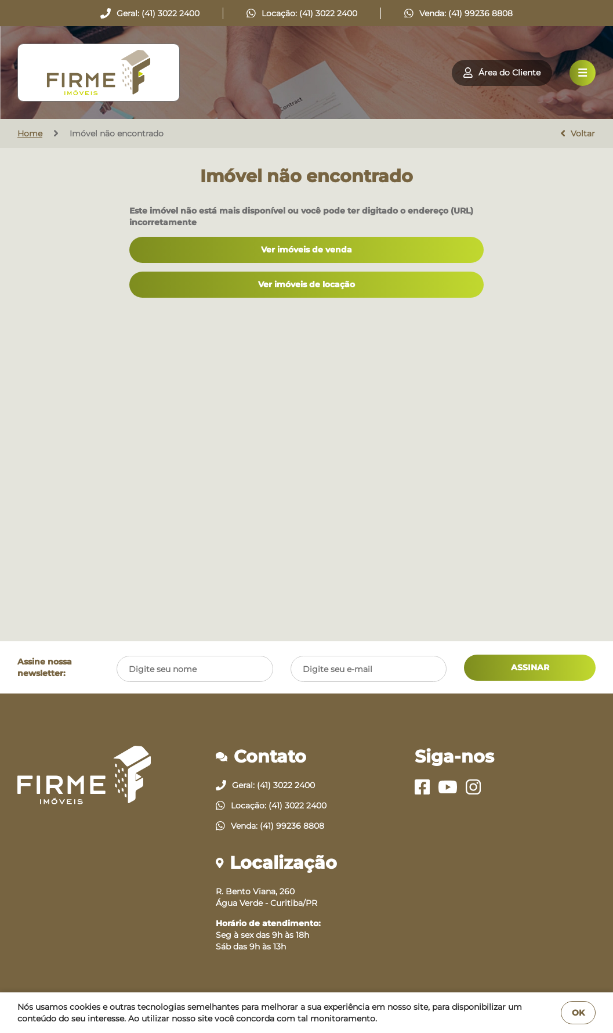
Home (29, 133)
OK (578, 1012)
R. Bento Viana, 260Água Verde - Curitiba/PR (266, 897)
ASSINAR (530, 667)
